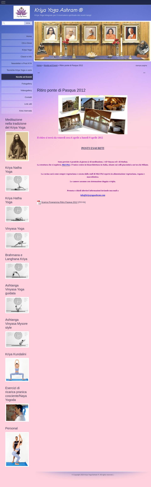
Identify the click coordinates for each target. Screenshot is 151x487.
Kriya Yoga (27, 50)
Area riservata (25, 111)
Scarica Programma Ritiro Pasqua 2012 (59, 202)
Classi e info (26, 56)
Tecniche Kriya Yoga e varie (19, 70)
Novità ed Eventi (51, 65)
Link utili (28, 104)
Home (39, 65)
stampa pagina (141, 65)
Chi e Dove (27, 43)
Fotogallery (27, 83)
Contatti (28, 97)
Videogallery (26, 90)
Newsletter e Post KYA (21, 63)
